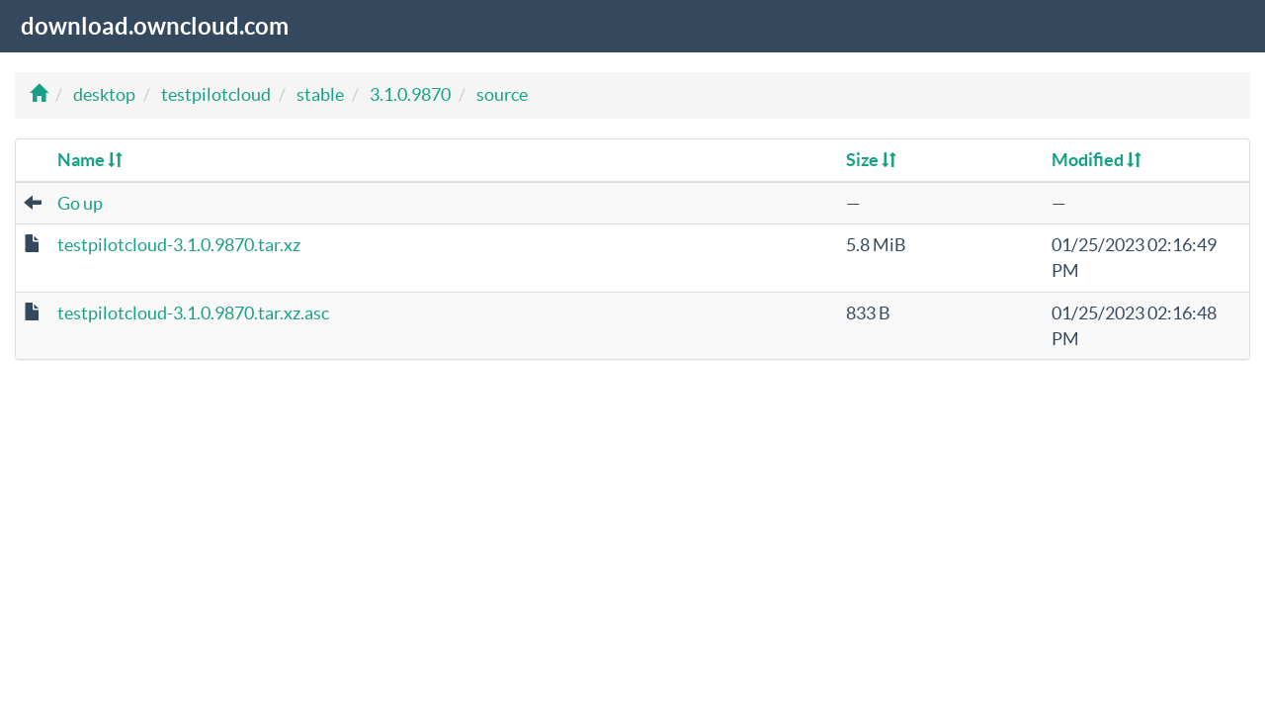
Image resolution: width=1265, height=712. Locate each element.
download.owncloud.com (155, 26)
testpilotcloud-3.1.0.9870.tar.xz (178, 244)
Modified (1096, 159)
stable (320, 94)
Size (871, 159)
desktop (104, 94)
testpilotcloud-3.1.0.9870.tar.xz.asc (193, 313)
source (502, 94)
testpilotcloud (216, 94)
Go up (80, 203)
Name (90, 159)
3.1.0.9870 (410, 94)
